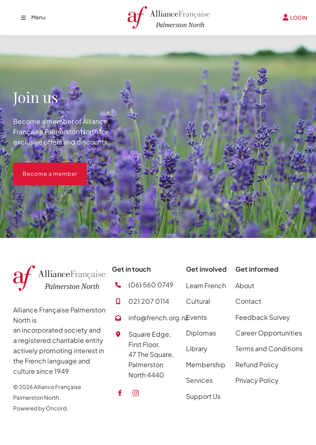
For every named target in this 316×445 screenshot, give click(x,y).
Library (196, 348)
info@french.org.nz (158, 317)
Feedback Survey (262, 317)
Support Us (203, 396)
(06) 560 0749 (151, 284)
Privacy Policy (257, 380)
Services (199, 380)
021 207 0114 (148, 301)
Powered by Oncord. (40, 408)
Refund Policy (257, 364)
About (244, 285)
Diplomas (201, 333)
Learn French (206, 285)
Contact (248, 301)
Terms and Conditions (269, 348)
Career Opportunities (268, 333)
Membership (205, 364)
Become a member (40, 167)
